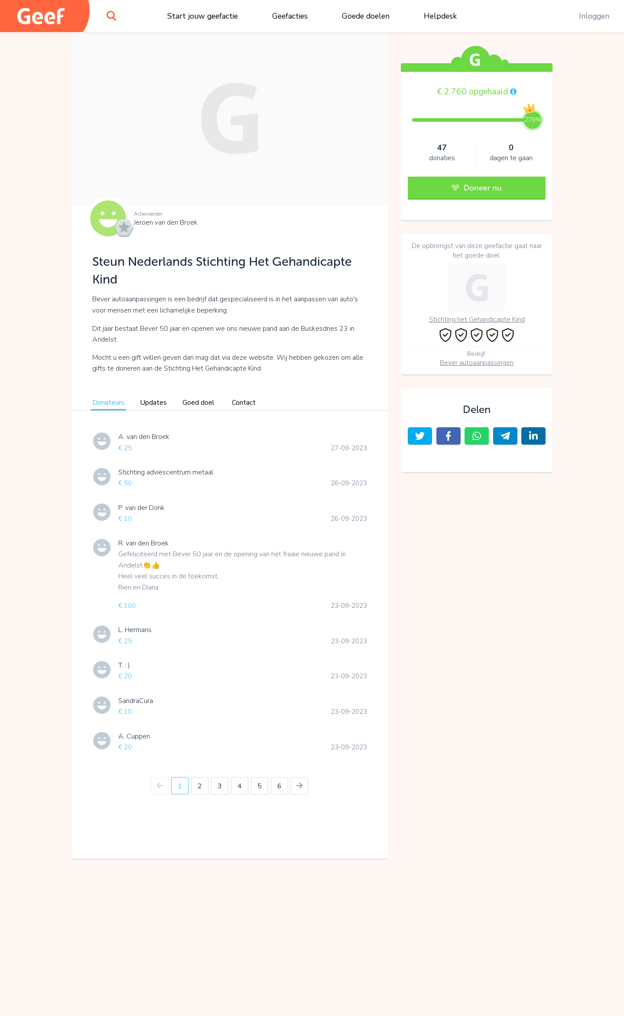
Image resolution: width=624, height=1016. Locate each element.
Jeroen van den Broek (165, 222)
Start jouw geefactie (202, 16)
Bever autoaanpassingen (477, 363)
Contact (244, 402)
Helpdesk (440, 16)
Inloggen (594, 16)
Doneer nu (477, 188)
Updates (153, 402)
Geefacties (290, 16)
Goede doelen (366, 16)
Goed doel (198, 402)
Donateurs (108, 402)
